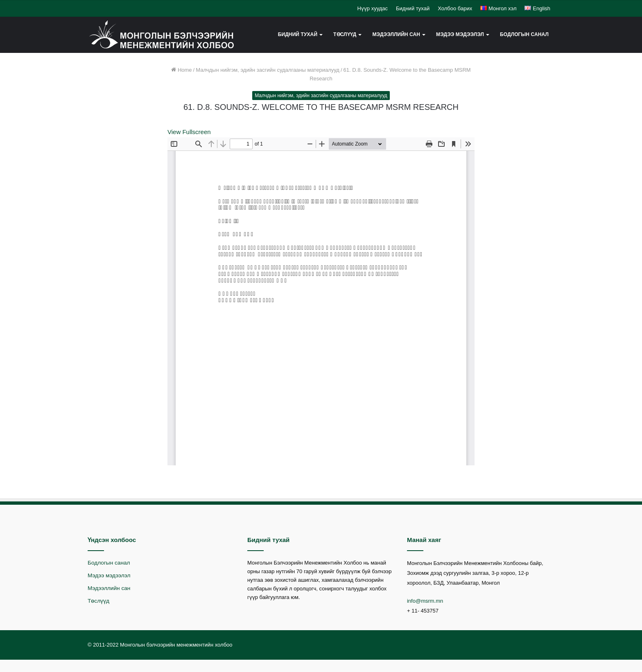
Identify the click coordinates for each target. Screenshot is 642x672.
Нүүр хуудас (372, 8)
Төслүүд (344, 34)
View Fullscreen (189, 131)
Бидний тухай (413, 8)
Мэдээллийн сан (396, 34)
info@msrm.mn (425, 601)
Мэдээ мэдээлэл (460, 34)
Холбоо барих (455, 8)
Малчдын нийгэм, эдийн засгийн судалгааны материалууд (267, 70)
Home (181, 70)
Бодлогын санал (524, 34)
